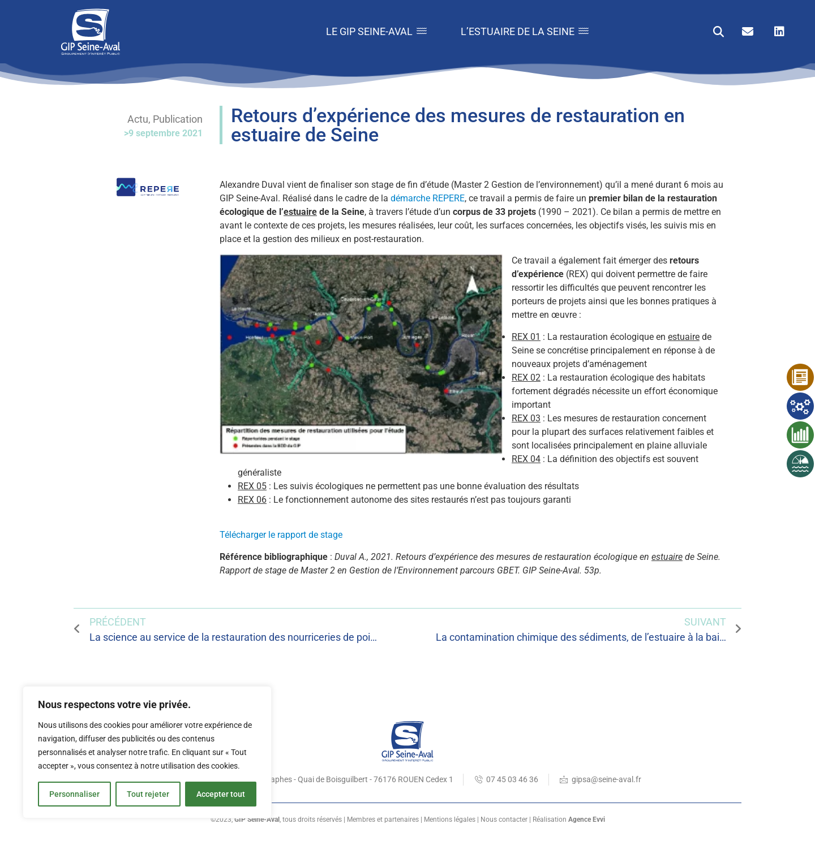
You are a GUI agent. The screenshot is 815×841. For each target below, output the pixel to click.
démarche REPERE (428, 198)
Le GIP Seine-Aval (376, 31)
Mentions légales (449, 819)
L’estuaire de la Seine (525, 31)
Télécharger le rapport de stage (281, 534)
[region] (147, 752)
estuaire (300, 211)
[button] (718, 32)
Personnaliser (74, 794)
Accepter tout (220, 794)
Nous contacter (504, 819)
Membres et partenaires (383, 819)
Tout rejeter (148, 794)
